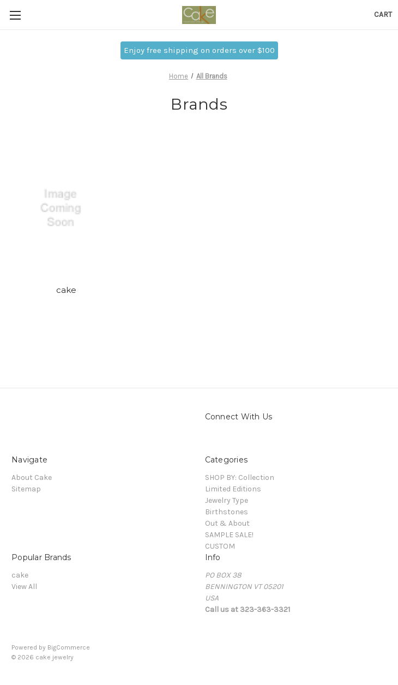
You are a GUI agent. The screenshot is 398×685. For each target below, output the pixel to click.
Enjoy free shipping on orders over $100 (199, 50)
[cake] (66, 208)
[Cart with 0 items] (383, 14)
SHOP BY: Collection (239, 477)
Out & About (227, 523)
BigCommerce (68, 647)
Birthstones (226, 511)
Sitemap (26, 489)
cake (66, 290)
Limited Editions (233, 489)
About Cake (31, 477)
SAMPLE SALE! (229, 534)
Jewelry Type (226, 500)
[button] (199, 50)
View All (24, 586)
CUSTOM (220, 546)
